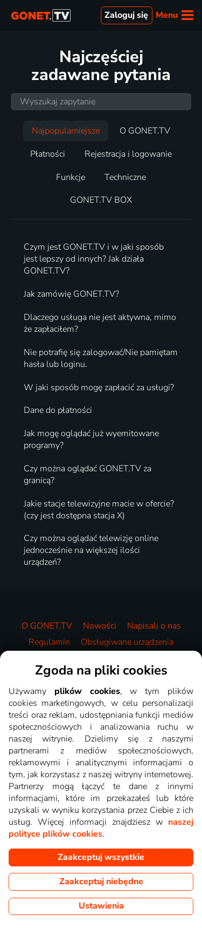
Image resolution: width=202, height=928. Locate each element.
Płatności (47, 154)
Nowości (99, 626)
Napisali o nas (154, 626)
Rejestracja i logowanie (128, 154)
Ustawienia (101, 906)
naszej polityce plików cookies (101, 828)
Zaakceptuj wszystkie (101, 857)
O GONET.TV (145, 131)
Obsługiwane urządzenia (127, 642)
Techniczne (125, 177)
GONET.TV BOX (101, 200)
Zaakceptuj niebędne (101, 881)
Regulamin (49, 642)
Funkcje (70, 177)
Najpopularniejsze (66, 131)
